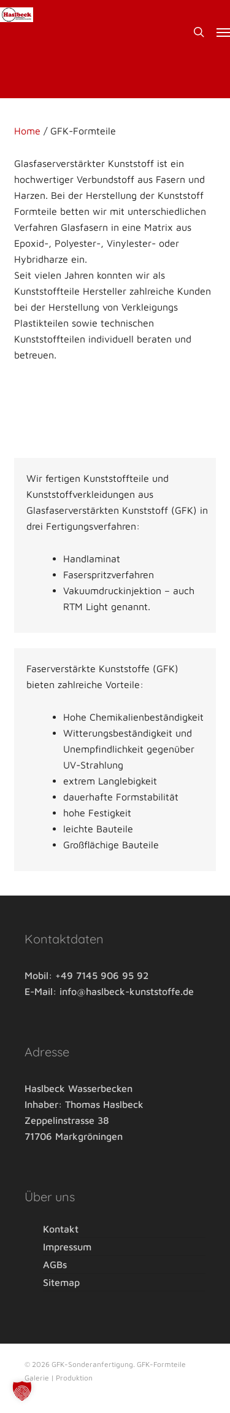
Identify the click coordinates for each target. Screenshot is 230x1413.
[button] (223, 32)
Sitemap (61, 1282)
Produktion (74, 1377)
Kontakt (61, 1229)
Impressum (67, 1246)
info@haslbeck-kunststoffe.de (126, 991)
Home (27, 130)
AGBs (55, 1264)
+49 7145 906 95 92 (101, 975)
